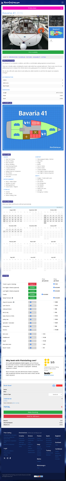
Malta (39, 459)
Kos (29, 440)
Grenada (57, 459)
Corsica (39, 438)
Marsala (39, 447)
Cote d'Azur (40, 440)
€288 (56, 302)
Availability (36, 57)
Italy (38, 444)
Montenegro (41, 465)
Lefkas (29, 446)
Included (32, 287)
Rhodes (31, 440)
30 (61, 221)
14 (20, 217)
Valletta (39, 461)
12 (15, 217)
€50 (56, 312)
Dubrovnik (21, 438)
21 (20, 219)
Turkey (48, 450)
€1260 (56, 329)
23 (7, 221)
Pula (20, 440)
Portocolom (49, 442)
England (57, 436)
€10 (44, 334)
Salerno (39, 451)
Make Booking (33, 412)
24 (9, 221)
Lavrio (32, 438)
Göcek (51, 453)
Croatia (21, 436)
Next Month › (59, 207)
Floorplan (22, 57)
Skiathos (30, 452)
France (39, 436)
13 (18, 217)
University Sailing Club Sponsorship (9, 438)
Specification (13, 57)
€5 (44, 348)
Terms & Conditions (8, 451)
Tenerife (48, 446)
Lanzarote (48, 444)
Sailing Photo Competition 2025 (10, 441)
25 (12, 221)
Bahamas (57, 453)
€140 (56, 316)
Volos (33, 452)
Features (29, 57)
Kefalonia (30, 444)
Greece (30, 436)
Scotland (58, 442)
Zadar (20, 446)
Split (20, 442)
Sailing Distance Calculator (10, 435)
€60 (56, 326)
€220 (56, 323)
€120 (56, 305)
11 (12, 217)
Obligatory (32, 284)
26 (15, 221)
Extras (43, 57)
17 (9, 219)
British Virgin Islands (58, 456)
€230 (56, 319)
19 (15, 219)
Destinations (23, 433)
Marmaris (48, 455)
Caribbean (58, 449)
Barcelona (48, 438)
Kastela (23, 440)
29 (58, 221)
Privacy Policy (7, 453)
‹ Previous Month (7, 207)
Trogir (22, 442)
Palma (49, 440)
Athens (29, 438)
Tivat (38, 468)
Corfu (29, 442)
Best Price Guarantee (9, 444)
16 (7, 219)
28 (20, 221)
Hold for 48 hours (33, 416)
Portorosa (39, 449)
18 (12, 219)
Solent (56, 438)
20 (18, 219)
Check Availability (33, 52)
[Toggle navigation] (62, 2)
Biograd (21, 444)
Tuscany (39, 455)
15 (4, 219)
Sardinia (39, 453)
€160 (56, 284)
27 (18, 221)
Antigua (57, 451)
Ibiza (47, 440)
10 (9, 217)
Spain (48, 436)
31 (45, 223)
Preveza (30, 448)
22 (4, 221)
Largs (56, 445)
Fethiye (48, 453)
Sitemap (6, 455)
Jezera (24, 444)
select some (15, 403)
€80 (56, 309)
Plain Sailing (7, 433)
